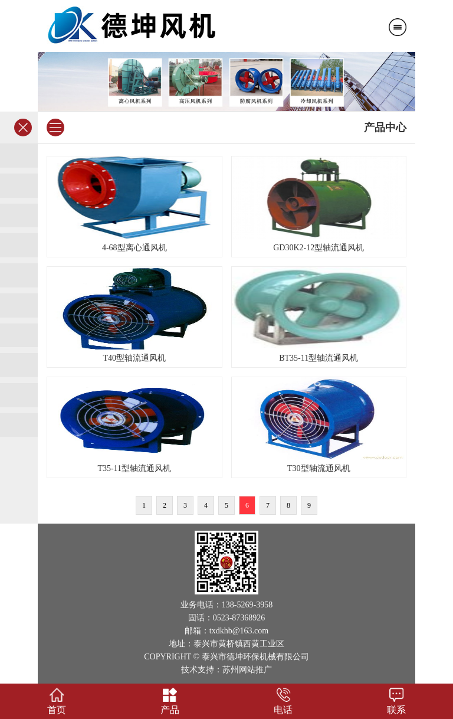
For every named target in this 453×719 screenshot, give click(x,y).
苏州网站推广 (247, 669)
